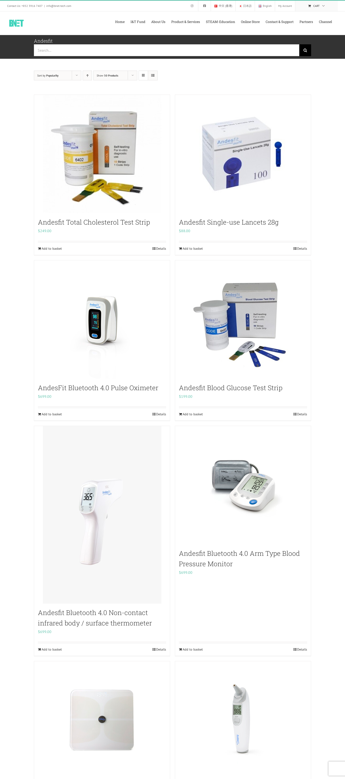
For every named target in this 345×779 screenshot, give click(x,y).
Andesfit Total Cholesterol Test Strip (94, 222)
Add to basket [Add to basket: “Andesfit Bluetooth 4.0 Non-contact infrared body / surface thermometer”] (52, 649)
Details (161, 248)
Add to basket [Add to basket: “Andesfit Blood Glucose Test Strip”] (193, 414)
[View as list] (152, 75)
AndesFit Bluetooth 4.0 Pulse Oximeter (98, 387)
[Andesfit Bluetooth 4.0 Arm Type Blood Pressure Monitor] (243, 485)
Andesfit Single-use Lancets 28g (229, 222)
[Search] (305, 50)
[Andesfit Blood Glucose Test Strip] (243, 319)
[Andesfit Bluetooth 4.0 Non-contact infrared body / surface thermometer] (102, 515)
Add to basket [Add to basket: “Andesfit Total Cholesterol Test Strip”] (52, 248)
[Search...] (166, 50)
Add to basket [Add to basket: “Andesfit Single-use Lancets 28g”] (193, 248)
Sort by (48, 75)
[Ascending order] (87, 75)
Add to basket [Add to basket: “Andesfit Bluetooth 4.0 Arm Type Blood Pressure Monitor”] (193, 649)
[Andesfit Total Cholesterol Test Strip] (102, 154)
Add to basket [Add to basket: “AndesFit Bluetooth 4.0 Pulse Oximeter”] (52, 414)
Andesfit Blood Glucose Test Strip (230, 387)
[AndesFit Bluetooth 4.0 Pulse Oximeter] (102, 319)
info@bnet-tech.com (58, 6)
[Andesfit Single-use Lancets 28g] (243, 154)
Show (107, 75)
